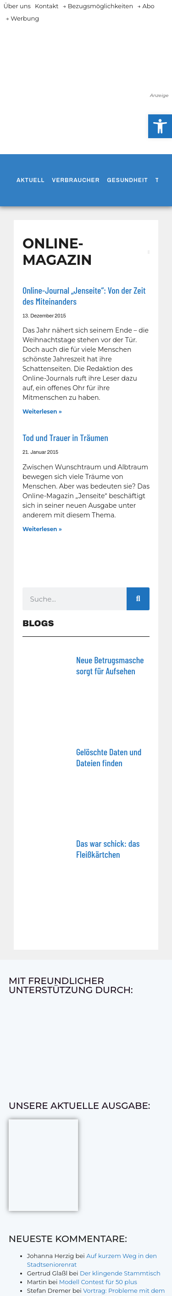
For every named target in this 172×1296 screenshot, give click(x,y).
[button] (160, 126)
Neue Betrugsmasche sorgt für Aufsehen (110, 665)
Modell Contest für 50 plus (98, 1281)
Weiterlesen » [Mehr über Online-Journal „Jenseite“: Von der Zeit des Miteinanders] (42, 411)
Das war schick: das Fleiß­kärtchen (108, 849)
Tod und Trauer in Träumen (65, 437)
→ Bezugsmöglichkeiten (98, 6)
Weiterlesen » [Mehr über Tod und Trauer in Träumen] (42, 529)
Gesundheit (127, 180)
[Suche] (138, 598)
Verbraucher (76, 180)
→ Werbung (22, 18)
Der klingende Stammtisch (120, 1273)
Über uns (17, 6)
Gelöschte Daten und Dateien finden (108, 757)
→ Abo (146, 6)
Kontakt (47, 6)
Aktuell (30, 180)
